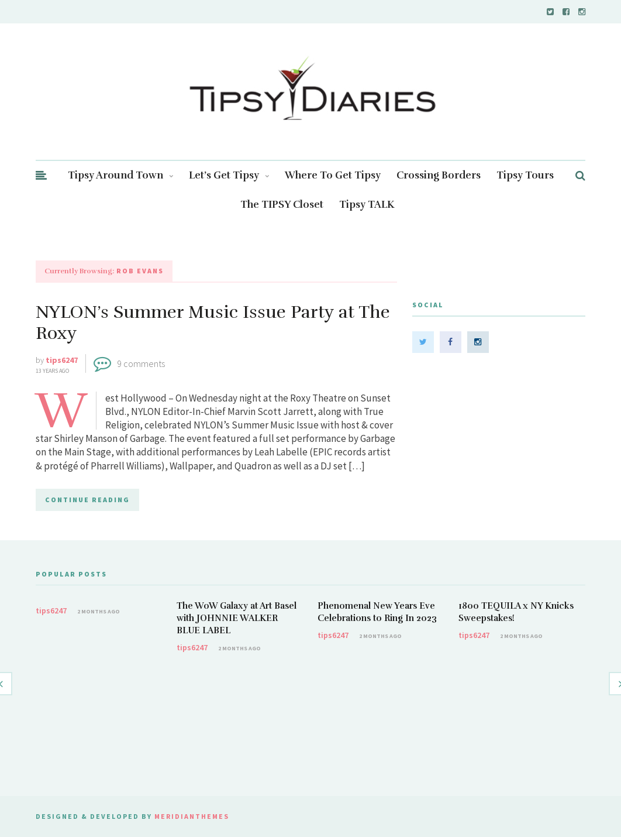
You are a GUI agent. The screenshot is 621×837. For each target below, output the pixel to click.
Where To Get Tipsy (333, 175)
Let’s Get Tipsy (229, 175)
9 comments (141, 363)
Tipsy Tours (525, 175)
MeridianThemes (191, 816)
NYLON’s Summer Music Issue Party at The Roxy (213, 322)
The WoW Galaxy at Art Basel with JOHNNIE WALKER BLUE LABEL (236, 618)
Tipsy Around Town (120, 175)
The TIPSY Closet (281, 204)
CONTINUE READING (87, 499)
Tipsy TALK (367, 204)
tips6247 (62, 360)
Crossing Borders (438, 175)
